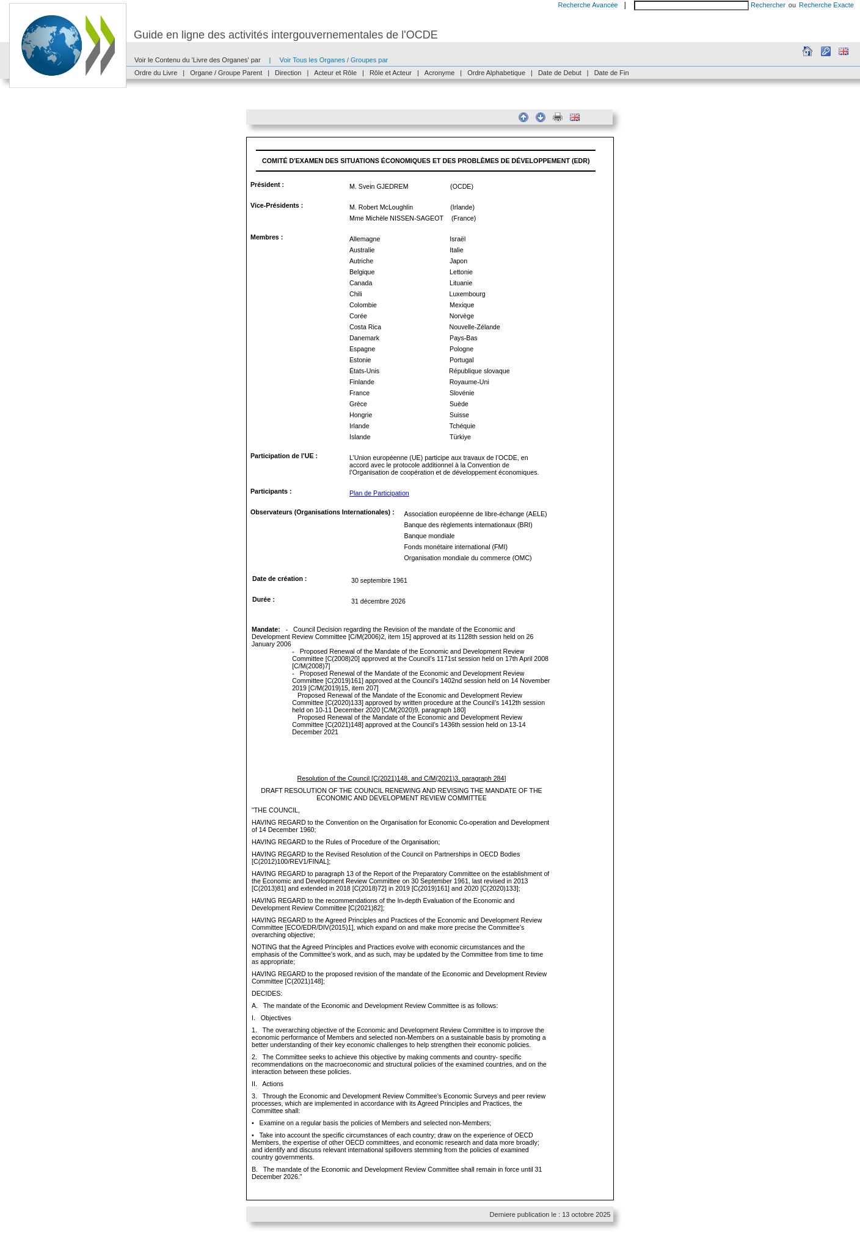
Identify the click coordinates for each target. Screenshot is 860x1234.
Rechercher (768, 5)
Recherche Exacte (826, 5)
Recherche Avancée (588, 5)
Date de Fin (611, 72)
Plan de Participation (379, 493)
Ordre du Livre (155, 72)
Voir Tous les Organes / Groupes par (333, 60)
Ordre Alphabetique (496, 72)
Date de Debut (559, 72)
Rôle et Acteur (391, 72)
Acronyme (440, 72)
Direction (288, 72)
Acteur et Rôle (335, 72)
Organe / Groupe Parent (226, 72)
